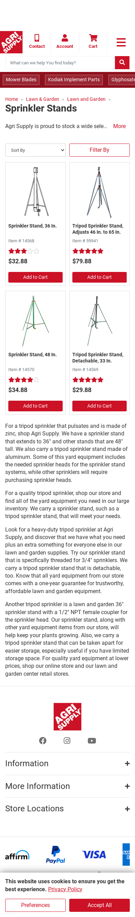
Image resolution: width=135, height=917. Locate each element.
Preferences (35, 905)
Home (11, 99)
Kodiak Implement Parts (74, 79)
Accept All (100, 905)
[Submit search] (122, 62)
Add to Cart (35, 277)
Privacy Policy (65, 889)
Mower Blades (21, 79)
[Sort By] (35, 150)
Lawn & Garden (42, 99)
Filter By (99, 150)
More (119, 126)
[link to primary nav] (121, 42)
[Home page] (11, 42)
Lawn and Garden (86, 99)
